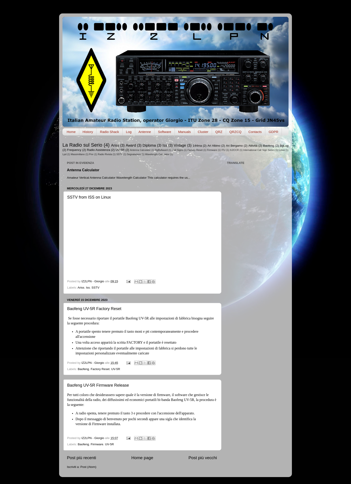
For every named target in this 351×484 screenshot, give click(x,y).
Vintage (180, 145)
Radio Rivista (105, 154)
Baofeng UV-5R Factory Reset (94, 308)
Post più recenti (81, 457)
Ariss (115, 145)
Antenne (145, 132)
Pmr (91, 154)
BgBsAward (161, 150)
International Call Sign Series (259, 150)
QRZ (219, 132)
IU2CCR (234, 150)
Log (129, 132)
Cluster (203, 132)
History (88, 132)
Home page (142, 457)
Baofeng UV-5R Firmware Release (98, 385)
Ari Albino (214, 145)
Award (131, 145)
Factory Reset (195, 150)
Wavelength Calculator (157, 154)
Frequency (74, 150)
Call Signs (177, 150)
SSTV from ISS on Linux (89, 197)
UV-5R (120, 150)
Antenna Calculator (140, 150)
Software (164, 132)
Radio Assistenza (98, 150)
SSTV (119, 154)
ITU (223, 150)
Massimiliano (78, 154)
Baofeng (268, 145)
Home (71, 132)
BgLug (284, 145)
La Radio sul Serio (82, 145)
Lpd (64, 154)
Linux (282, 150)
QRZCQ (235, 132)
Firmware (212, 150)
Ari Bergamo (234, 145)
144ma (197, 145)
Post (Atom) (88, 467)
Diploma (149, 145)
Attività (252, 145)
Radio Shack (109, 132)
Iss (165, 145)
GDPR (273, 132)
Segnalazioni (134, 154)
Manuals (184, 132)
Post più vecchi (202, 457)
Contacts (255, 132)
